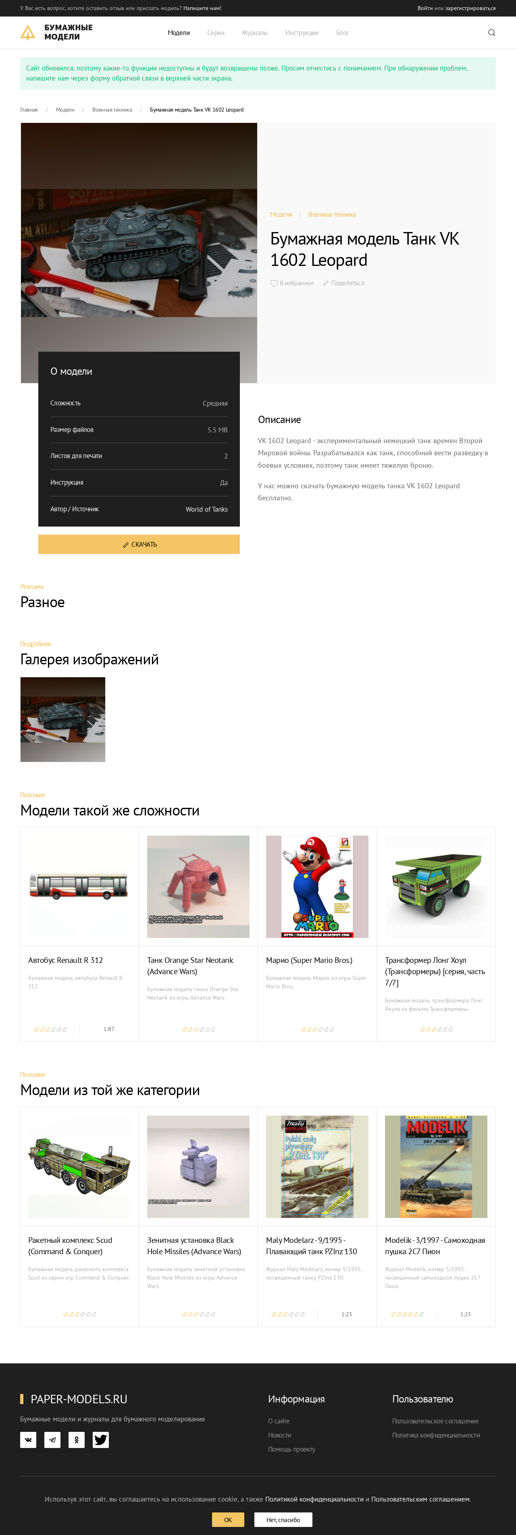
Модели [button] (178, 32)
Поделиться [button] (343, 282)
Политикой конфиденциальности (314, 1499)
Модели (281, 214)
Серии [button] (215, 32)
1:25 (346, 1314)
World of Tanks (207, 509)
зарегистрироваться (470, 8)
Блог (342, 32)
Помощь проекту (291, 1449)
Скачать (139, 544)
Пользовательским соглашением (420, 1499)
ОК (228, 1520)
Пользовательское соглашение (435, 1421)
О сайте (279, 1421)
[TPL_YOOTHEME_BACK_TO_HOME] (56, 33)
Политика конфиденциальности (436, 1435)
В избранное (292, 283)
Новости (279, 1435)
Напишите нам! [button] (202, 8)
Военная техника (332, 214)
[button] (492, 33)
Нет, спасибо (283, 1520)
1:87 (109, 1029)
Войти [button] (425, 8)
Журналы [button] (255, 32)
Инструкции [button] (301, 32)
